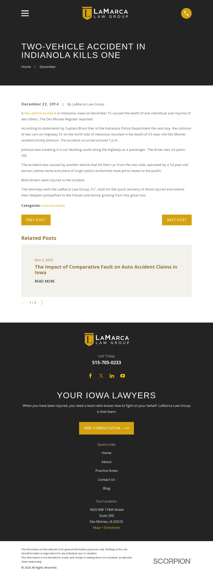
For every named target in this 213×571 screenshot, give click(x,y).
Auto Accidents (53, 205)
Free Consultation (106, 428)
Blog (106, 488)
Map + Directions (106, 527)
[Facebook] (90, 375)
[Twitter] (101, 375)
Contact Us (106, 479)
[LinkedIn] (112, 375)
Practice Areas (106, 470)
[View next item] (42, 302)
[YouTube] (122, 375)
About (106, 461)
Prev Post (35, 220)
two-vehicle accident (40, 113)
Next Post (177, 220)
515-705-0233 (106, 362)
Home (106, 452)
